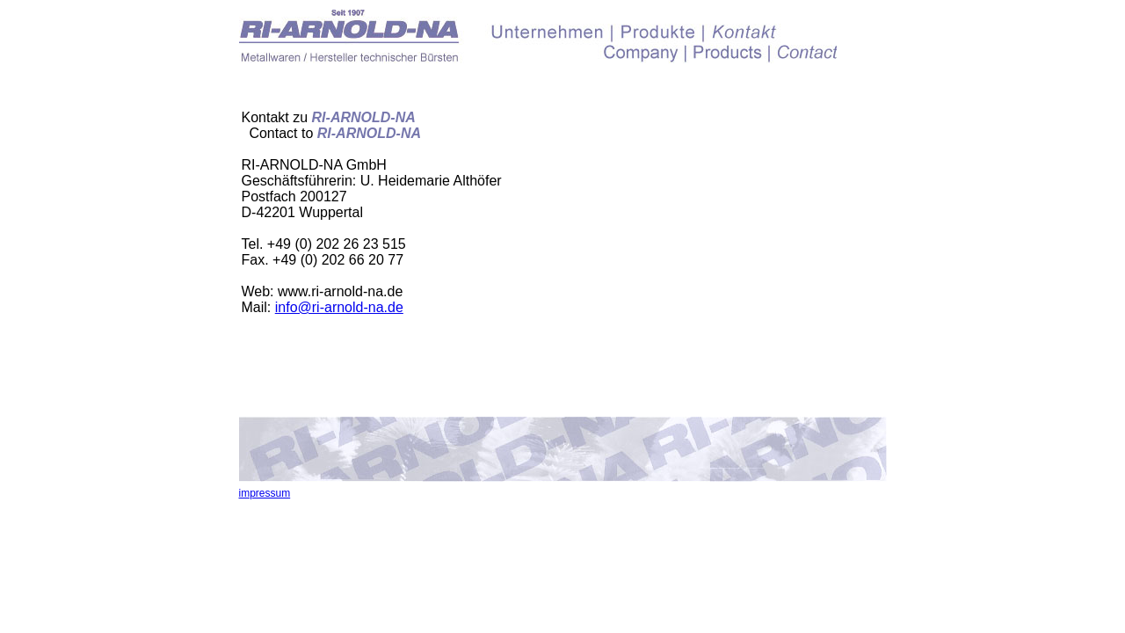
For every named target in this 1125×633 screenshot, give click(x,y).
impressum (265, 493)
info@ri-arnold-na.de (339, 307)
